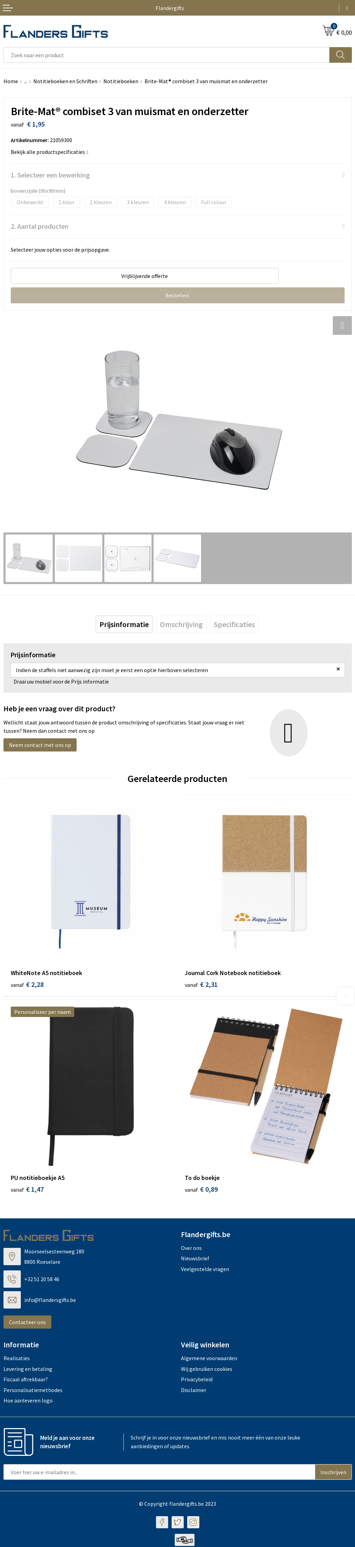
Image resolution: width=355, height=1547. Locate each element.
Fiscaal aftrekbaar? (25, 1380)
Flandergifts (170, 8)
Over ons (191, 1248)
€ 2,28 (27, 984)
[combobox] (166, 55)
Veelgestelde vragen (205, 1269)
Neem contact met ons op (40, 744)
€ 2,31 (201, 984)
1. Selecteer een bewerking (50, 175)
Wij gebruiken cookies (206, 1369)
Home (10, 81)
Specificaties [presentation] (234, 624)
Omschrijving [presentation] (181, 624)
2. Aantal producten (40, 226)
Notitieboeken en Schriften (65, 81)
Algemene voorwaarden (209, 1359)
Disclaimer (193, 1390)
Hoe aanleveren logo (28, 1401)
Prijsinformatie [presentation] (124, 624)
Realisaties (16, 1359)
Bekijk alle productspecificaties (49, 151)
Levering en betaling (27, 1369)
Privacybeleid (197, 1380)
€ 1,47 (27, 1190)
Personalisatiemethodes (32, 1390)
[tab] (124, 624)
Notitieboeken (120, 81)
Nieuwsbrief (195, 1259)
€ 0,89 (201, 1190)
